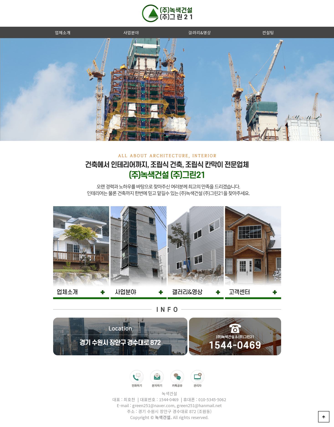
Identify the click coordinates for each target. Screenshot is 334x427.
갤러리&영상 (199, 32)
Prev (6, 89)
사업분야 (131, 32)
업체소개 (62, 32)
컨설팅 (268, 32)
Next (328, 89)
